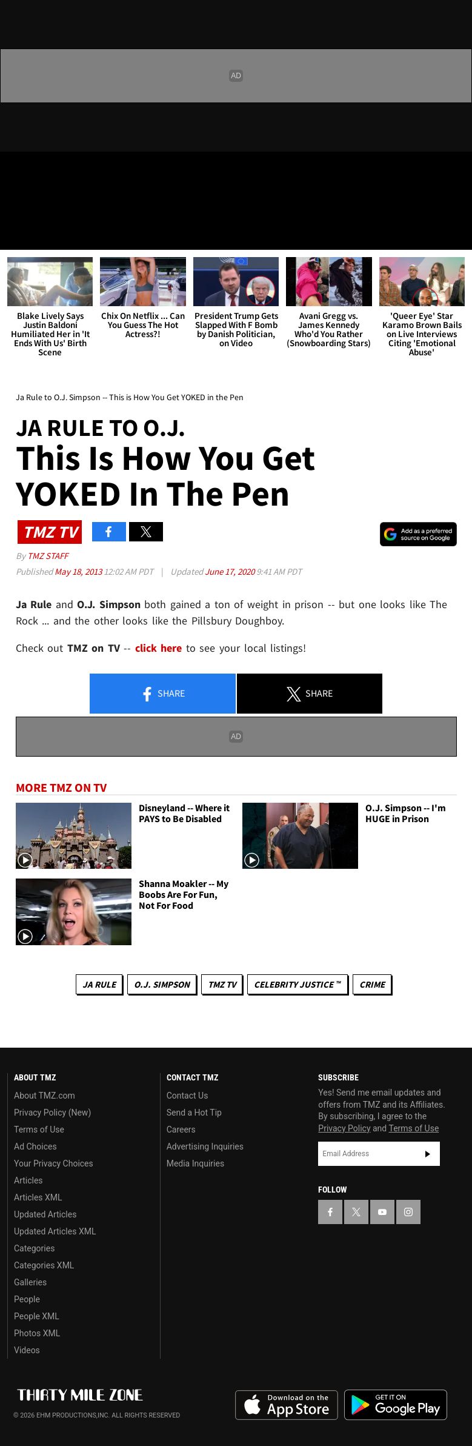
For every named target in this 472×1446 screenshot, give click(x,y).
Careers (181, 1129)
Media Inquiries (195, 1163)
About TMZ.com (44, 1095)
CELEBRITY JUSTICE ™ (297, 984)
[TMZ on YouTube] (382, 1212)
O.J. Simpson (162, 984)
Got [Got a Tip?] (40, 203)
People (27, 1299)
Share (162, 694)
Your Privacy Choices (53, 1163)
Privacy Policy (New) (52, 1112)
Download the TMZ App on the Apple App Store (286, 1405)
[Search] (455, 233)
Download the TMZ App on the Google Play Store (395, 1405)
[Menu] (17, 233)
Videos (27, 1350)
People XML (36, 1316)
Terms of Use (39, 1129)
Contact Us (187, 1095)
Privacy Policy (344, 1128)
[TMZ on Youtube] (77, 171)
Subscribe (428, 1154)
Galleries (30, 1282)
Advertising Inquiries (205, 1146)
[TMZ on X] (48, 171)
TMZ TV (222, 984)
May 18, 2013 (79, 571)
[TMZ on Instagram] (106, 171)
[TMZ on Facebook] (19, 171)
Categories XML (44, 1265)
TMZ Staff (47, 555)
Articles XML (38, 1197)
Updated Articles (45, 1214)
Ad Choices (35, 1146)
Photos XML (37, 1333)
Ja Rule (99, 984)
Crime (372, 984)
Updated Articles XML (55, 1231)
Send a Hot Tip (194, 1112)
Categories (34, 1248)
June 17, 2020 (230, 571)
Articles (28, 1180)
